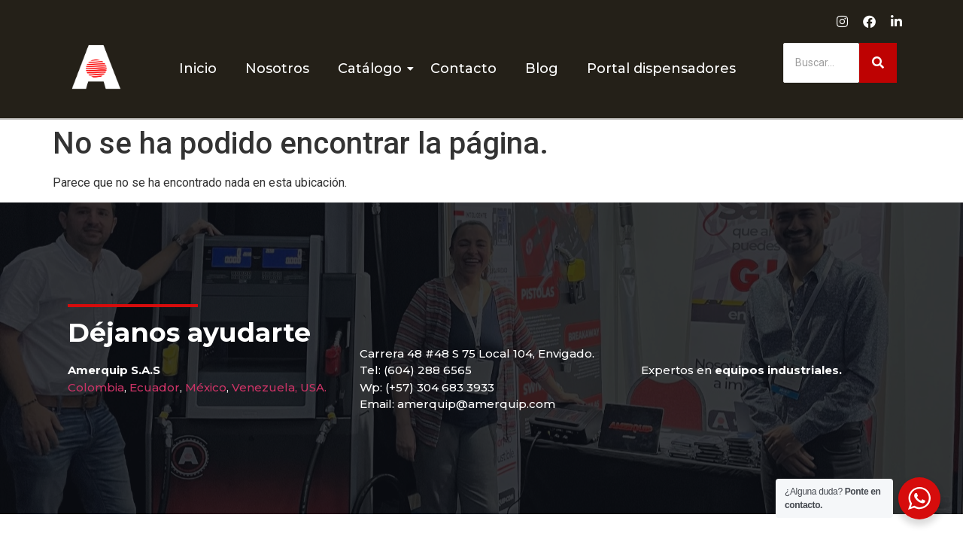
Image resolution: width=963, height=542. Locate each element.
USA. (313, 387)
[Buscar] (821, 63)
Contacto (463, 68)
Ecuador (154, 387)
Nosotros (277, 68)
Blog (541, 68)
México (205, 387)
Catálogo (373, 68)
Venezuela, (264, 387)
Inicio (198, 68)
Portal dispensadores (661, 68)
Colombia (96, 387)
